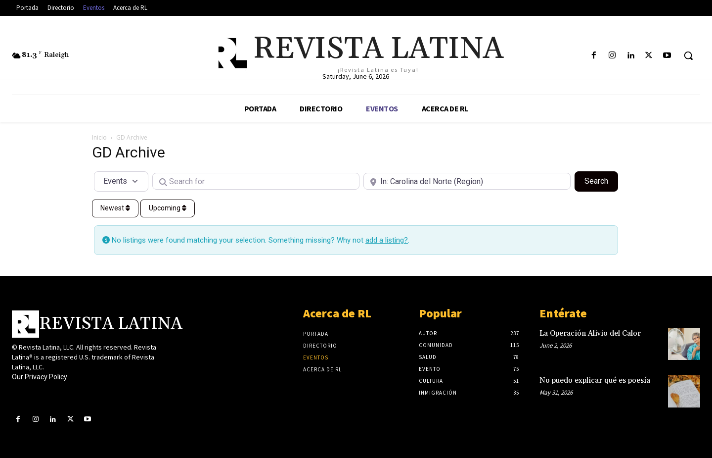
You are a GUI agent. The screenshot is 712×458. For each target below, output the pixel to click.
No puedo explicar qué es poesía (594, 380)
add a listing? (386, 240)
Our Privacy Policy (39, 377)
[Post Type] (121, 181)
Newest (115, 208)
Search (601, 180)
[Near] (467, 181)
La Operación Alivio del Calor (590, 333)
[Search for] (255, 181)
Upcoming (167, 208)
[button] (688, 55)
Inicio (99, 137)
